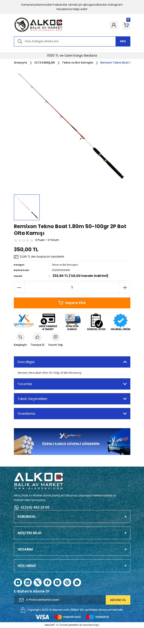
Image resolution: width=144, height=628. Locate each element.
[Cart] (126, 25)
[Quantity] (72, 287)
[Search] (72, 41)
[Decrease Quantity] (19, 287)
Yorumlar (24, 383)
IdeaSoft (50, 625)
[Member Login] (114, 25)
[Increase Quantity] (125, 287)
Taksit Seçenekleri (32, 398)
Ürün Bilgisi (25, 361)
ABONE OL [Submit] (118, 600)
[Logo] (38, 25)
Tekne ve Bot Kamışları (65, 265)
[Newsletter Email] (72, 600)
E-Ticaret (62, 625)
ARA (123, 41)
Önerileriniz (26, 413)
